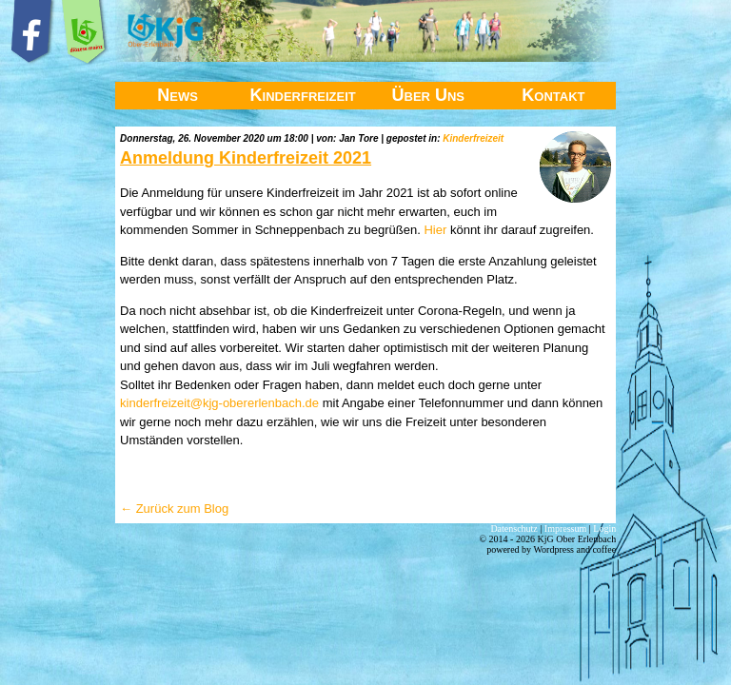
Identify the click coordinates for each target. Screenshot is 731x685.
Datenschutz (513, 528)
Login (604, 528)
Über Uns (428, 95)
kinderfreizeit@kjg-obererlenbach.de (219, 403)
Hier (435, 230)
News (177, 95)
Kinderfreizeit (303, 95)
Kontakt (553, 95)
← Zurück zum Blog (174, 508)
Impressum (565, 528)
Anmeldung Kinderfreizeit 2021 (245, 157)
